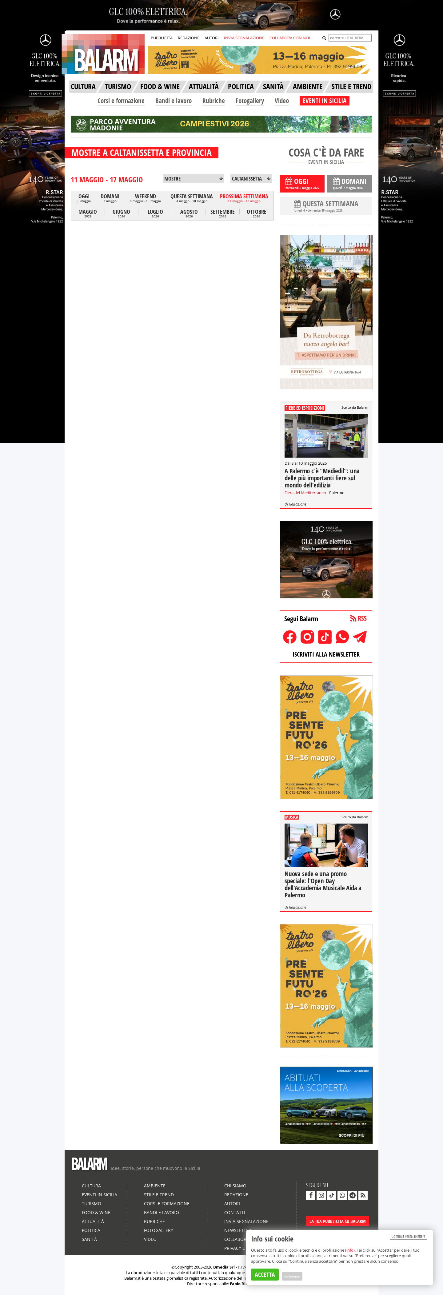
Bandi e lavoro (173, 100)
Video (282, 100)
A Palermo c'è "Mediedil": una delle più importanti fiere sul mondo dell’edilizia (322, 478)
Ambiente (155, 1186)
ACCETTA (265, 1274)
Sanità (89, 1239)
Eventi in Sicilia (99, 1195)
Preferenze (292, 1276)
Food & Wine (96, 1212)
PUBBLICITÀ (162, 38)
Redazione (297, 504)
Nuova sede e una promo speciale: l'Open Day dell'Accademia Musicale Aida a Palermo (323, 884)
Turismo (91, 1203)
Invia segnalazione (246, 1221)
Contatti (234, 1212)
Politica (91, 1230)
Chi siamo (235, 1186)
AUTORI (212, 38)
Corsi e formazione (121, 100)
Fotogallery (250, 100)
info (349, 1250)
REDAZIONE (188, 38)
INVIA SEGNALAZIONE (244, 38)
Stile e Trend (159, 1195)
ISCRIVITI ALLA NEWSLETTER (326, 654)
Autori (232, 1203)
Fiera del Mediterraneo (305, 492)
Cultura (91, 1186)
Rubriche (213, 100)
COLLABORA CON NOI (289, 38)
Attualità (93, 1221)
